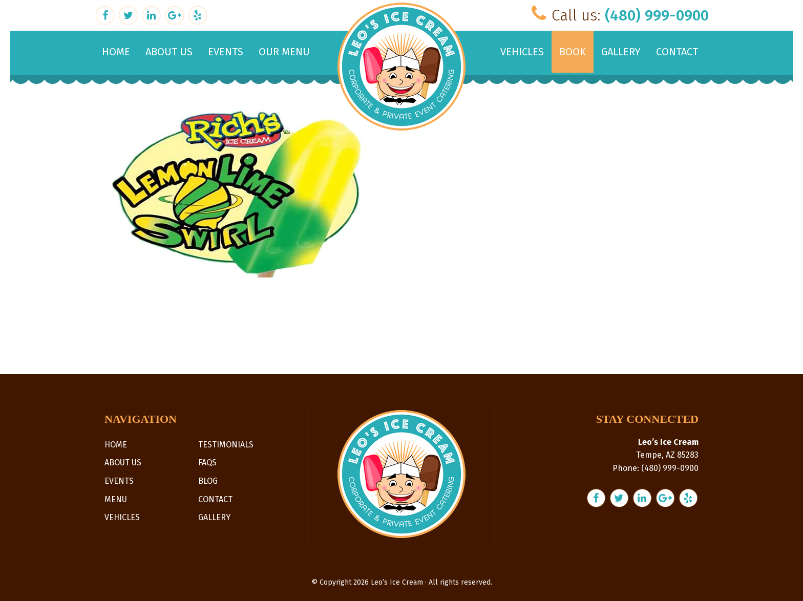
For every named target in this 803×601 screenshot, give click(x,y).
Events (119, 481)
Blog (208, 481)
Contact (215, 499)
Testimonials (225, 444)
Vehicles (122, 517)
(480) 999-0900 (657, 15)
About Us (122, 462)
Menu (115, 499)
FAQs (207, 462)
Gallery (214, 517)
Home (115, 444)
